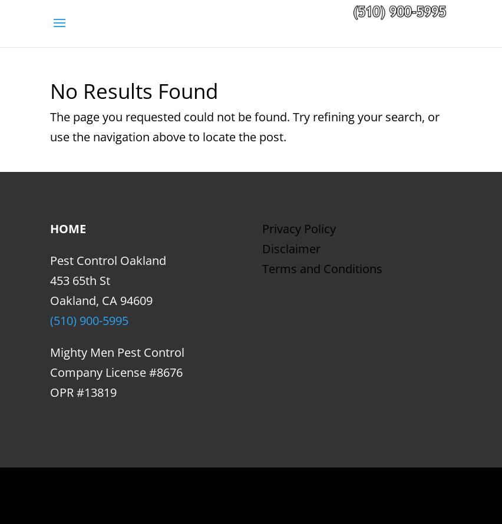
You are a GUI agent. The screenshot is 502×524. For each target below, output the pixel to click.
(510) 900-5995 (89, 321)
